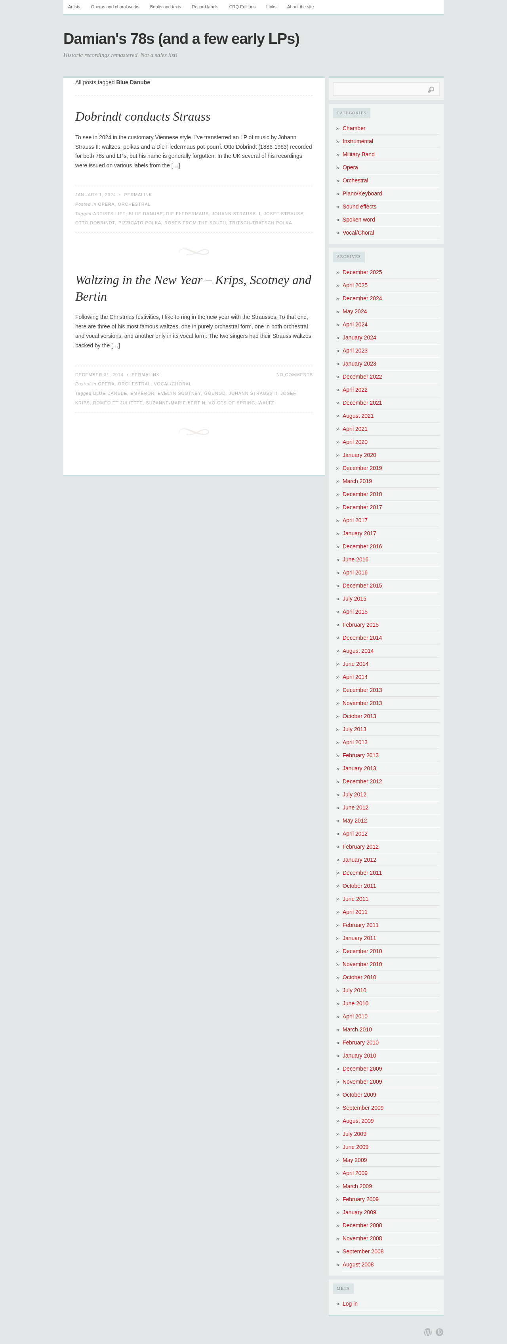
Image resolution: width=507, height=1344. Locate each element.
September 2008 (363, 1251)
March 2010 (357, 1029)
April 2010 (355, 1016)
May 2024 (355, 311)
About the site (300, 6)
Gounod (215, 393)
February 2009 (361, 1199)
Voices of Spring (232, 402)
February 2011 (361, 925)
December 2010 (362, 951)
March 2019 (357, 481)
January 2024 (359, 337)
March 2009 (357, 1186)
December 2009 (362, 1068)
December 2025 (362, 272)
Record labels (205, 6)
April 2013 (355, 742)
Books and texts (165, 6)
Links (271, 6)
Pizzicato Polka (139, 222)
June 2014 (355, 664)
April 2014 (355, 677)
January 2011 (359, 938)
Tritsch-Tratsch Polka (260, 222)
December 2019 (362, 468)
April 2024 (355, 324)
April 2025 (355, 285)
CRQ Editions (242, 6)
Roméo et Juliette (118, 402)
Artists (74, 6)
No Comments (294, 374)
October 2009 (359, 1095)
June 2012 (355, 807)
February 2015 (361, 625)
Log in (350, 1303)
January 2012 (359, 860)
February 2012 (361, 847)
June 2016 (355, 559)
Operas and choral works (115, 6)
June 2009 (355, 1147)
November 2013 (362, 703)
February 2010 (361, 1042)
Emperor (142, 393)
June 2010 (355, 1003)
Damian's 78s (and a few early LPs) (181, 38)
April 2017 (355, 520)
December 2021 (362, 403)
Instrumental (358, 141)
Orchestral (134, 204)
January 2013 (359, 768)
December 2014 (362, 638)
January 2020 (359, 455)
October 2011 (359, 886)
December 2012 (362, 781)
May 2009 (355, 1160)
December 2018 (362, 494)
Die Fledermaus (187, 213)
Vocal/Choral (173, 383)
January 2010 (359, 1055)
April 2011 (355, 912)
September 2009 (363, 1108)
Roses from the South (195, 222)
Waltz (266, 402)
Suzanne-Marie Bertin (176, 402)
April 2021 (355, 429)
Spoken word (359, 219)
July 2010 (354, 990)
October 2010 (359, 977)
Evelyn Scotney (179, 393)
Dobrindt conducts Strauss (142, 116)
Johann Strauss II (236, 213)
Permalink (138, 194)
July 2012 (354, 794)
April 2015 (355, 611)
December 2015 (362, 585)
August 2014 (358, 651)
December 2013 (362, 690)
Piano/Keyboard (362, 193)
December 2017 (362, 507)
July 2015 (354, 598)
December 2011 (362, 873)
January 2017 (359, 533)
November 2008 (362, 1238)
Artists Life (109, 213)
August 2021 (358, 416)
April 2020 (355, 442)
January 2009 (359, 1212)
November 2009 (362, 1082)
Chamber (354, 128)
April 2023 (355, 350)
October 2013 (359, 716)
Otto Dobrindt (95, 222)
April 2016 (355, 572)
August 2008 (358, 1264)
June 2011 (355, 899)
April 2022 (355, 390)
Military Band (359, 154)
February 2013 (361, 755)
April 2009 (355, 1173)
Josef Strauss (284, 213)
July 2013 (354, 729)
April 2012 (355, 833)
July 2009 (354, 1134)
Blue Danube (146, 213)
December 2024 (362, 298)
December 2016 (362, 546)
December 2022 (362, 376)
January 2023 (359, 363)
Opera (106, 204)
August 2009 (358, 1121)
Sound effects (359, 206)
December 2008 (362, 1225)
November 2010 (362, 964)
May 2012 (355, 820)
